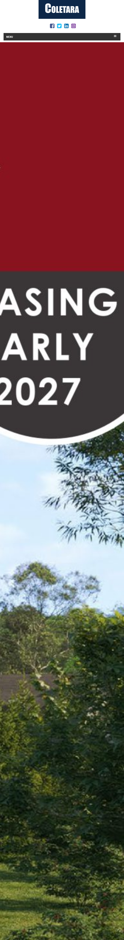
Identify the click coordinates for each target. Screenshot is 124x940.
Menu (9, 37)
